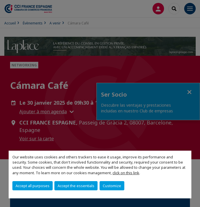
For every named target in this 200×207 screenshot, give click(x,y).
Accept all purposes (32, 185)
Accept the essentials (76, 185)
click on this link (126, 172)
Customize (112, 185)
